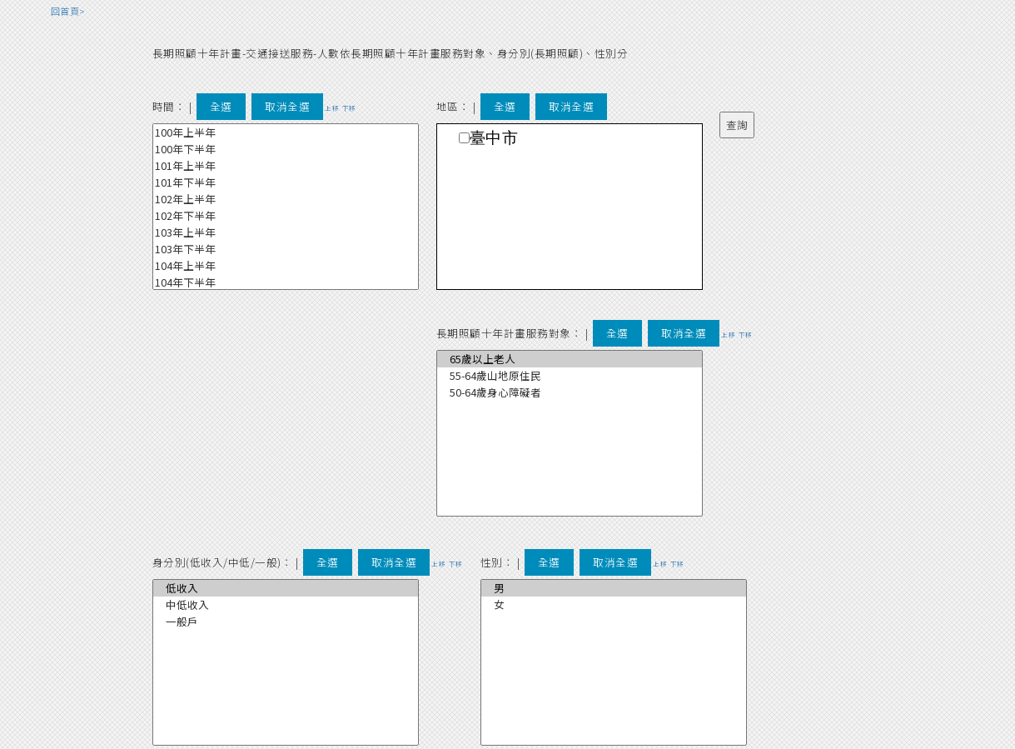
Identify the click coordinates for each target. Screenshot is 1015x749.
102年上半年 (285, 199)
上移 (332, 107)
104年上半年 (285, 265)
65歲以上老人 (569, 359)
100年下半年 (285, 149)
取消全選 (287, 106)
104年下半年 (285, 282)
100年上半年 (285, 132)
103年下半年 (285, 249)
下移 (349, 107)
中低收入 (285, 605)
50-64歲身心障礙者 (569, 392)
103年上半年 (285, 232)
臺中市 (494, 138)
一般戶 (285, 621)
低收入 (285, 588)
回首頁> (68, 10)
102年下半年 (285, 215)
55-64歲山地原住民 (569, 375)
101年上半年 (285, 165)
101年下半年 (285, 182)
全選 (221, 106)
